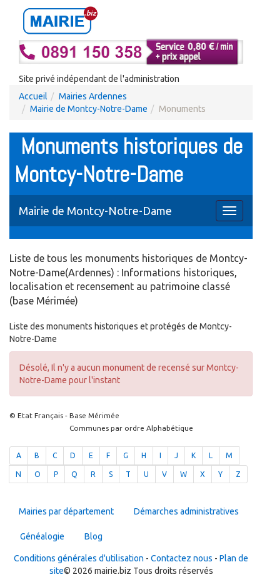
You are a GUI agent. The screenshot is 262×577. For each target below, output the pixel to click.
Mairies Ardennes (93, 96)
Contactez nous (182, 558)
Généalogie (42, 536)
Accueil (33, 96)
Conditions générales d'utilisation (79, 558)
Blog (93, 536)
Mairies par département (66, 511)
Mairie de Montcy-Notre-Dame (89, 109)
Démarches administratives (186, 511)
